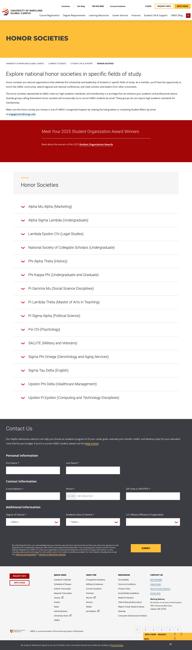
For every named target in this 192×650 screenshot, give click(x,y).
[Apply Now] (19, 582)
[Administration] (60, 611)
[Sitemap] (122, 611)
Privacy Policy (117, 645)
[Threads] (170, 628)
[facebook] (138, 628)
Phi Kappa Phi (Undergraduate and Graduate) (60, 275)
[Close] (170, 644)
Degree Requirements (74, 15)
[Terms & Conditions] (127, 584)
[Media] (89, 606)
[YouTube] (178, 628)
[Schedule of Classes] (62, 584)
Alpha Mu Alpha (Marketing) (46, 207)
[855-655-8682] (156, 579)
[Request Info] (19, 576)
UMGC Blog (177, 15)
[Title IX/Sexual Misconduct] (130, 602)
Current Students (117, 6)
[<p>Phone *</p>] (93, 496)
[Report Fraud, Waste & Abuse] (131, 606)
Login (148, 6)
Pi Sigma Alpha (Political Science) (50, 316)
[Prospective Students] (95, 579)
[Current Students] (94, 588)
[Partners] (90, 593)
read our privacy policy (26, 554)
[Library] (59, 597)
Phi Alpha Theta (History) (44, 261)
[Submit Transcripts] (62, 588)
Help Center (92, 443)
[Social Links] (155, 593)
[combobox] (71, 496)
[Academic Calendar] (62, 579)
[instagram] (154, 628)
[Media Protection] (126, 597)
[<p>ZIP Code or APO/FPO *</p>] (153, 496)
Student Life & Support (155, 15)
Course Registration (49, 15)
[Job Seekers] (93, 611)
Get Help (81, 6)
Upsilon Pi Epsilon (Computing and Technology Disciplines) (70, 398)
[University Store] (63, 615)
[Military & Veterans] (94, 584)
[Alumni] (91, 597)
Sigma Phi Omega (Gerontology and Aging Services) (65, 357)
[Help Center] (155, 584)
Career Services (120, 15)
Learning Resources (99, 15)
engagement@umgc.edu (22, 114)
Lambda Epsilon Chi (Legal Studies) (52, 234)
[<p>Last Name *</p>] (93, 470)
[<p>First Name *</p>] (33, 470)
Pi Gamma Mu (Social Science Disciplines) (57, 288)
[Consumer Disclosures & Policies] (132, 615)
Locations (66, 6)
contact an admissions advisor (52, 554)
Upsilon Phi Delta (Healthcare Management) (59, 384)
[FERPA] (57, 620)
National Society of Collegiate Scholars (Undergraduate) (68, 248)
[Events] (57, 602)
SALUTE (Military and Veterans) (49, 343)
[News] (56, 606)
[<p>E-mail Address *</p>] (33, 496)
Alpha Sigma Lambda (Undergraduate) (54, 220)
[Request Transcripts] (63, 593)
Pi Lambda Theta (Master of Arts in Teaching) (60, 302)
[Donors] (89, 602)
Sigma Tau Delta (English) (45, 370)
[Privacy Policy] (124, 588)
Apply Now (150, 634)
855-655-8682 (98, 6)
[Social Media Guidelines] (128, 593)
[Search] (188, 15)
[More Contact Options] (160, 588)
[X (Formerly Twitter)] (162, 628)
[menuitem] (49, 16)
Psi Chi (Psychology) (40, 329)
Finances (136, 15)
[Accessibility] (123, 579)
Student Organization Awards (96, 144)
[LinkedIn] (146, 628)
